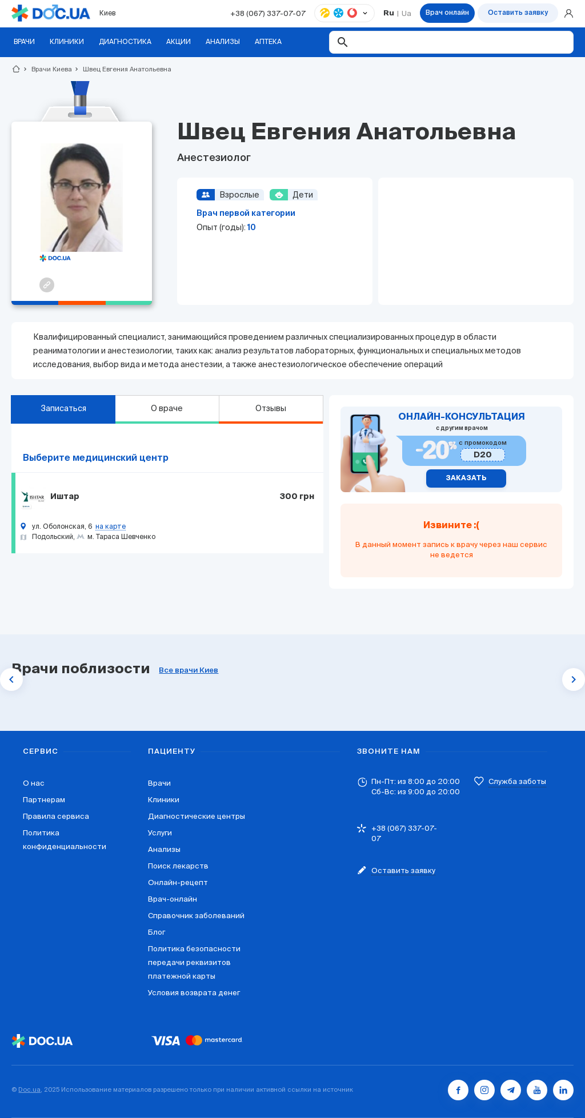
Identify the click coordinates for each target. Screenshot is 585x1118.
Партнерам (44, 799)
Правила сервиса (56, 816)
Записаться (63, 408)
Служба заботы (517, 781)
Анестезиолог (214, 158)
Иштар (64, 497)
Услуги (160, 833)
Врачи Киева (47, 69)
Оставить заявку (518, 13)
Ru (388, 13)
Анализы (164, 849)
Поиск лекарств (178, 866)
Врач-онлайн (172, 899)
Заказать (466, 478)
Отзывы (270, 408)
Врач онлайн (447, 13)
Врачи (159, 783)
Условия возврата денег (194, 992)
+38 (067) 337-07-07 (268, 13)
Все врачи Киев (188, 670)
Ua (406, 13)
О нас (34, 783)
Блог (156, 932)
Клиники (163, 799)
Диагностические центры (196, 816)
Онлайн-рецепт (178, 882)
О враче (167, 408)
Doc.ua (29, 1089)
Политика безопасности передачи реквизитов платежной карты (194, 962)
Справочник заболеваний (196, 915)
